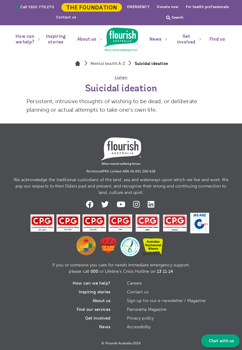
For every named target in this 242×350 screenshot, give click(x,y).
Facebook (89, 204)
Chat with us (221, 341)
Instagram (137, 204)
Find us (217, 39)
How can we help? (24, 39)
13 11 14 (165, 270)
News (155, 39)
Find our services (93, 309)
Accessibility (139, 326)
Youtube (122, 204)
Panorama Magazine (146, 309)
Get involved (186, 39)
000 (95, 270)
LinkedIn (152, 204)
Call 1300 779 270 (34, 7)
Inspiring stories (56, 39)
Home (121, 39)
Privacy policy (140, 317)
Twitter (105, 204)
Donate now (167, 7)
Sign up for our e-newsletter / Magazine (166, 300)
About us (86, 39)
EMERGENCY (138, 7)
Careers (134, 282)
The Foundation (91, 8)
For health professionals (207, 7)
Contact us (66, 17)
